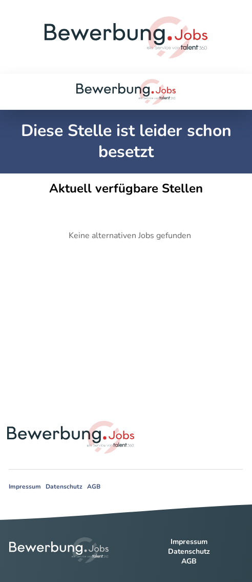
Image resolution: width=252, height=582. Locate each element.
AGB (93, 486)
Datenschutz (64, 486)
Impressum (25, 486)
